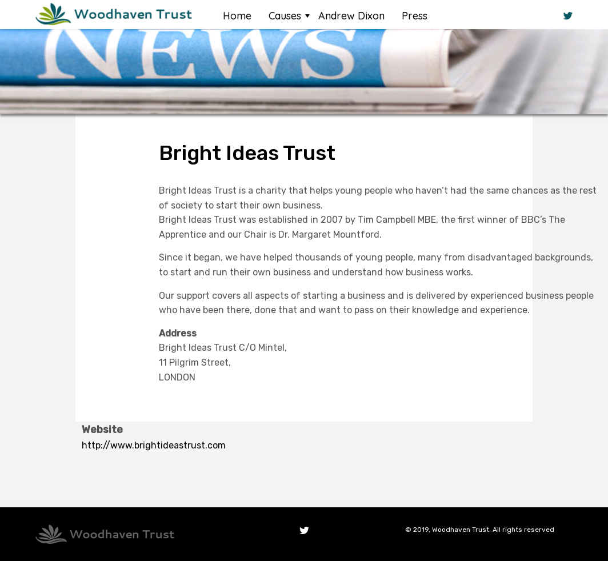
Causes (285, 15)
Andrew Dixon (351, 15)
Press (414, 15)
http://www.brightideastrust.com (154, 445)
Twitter (304, 531)
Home (237, 15)
